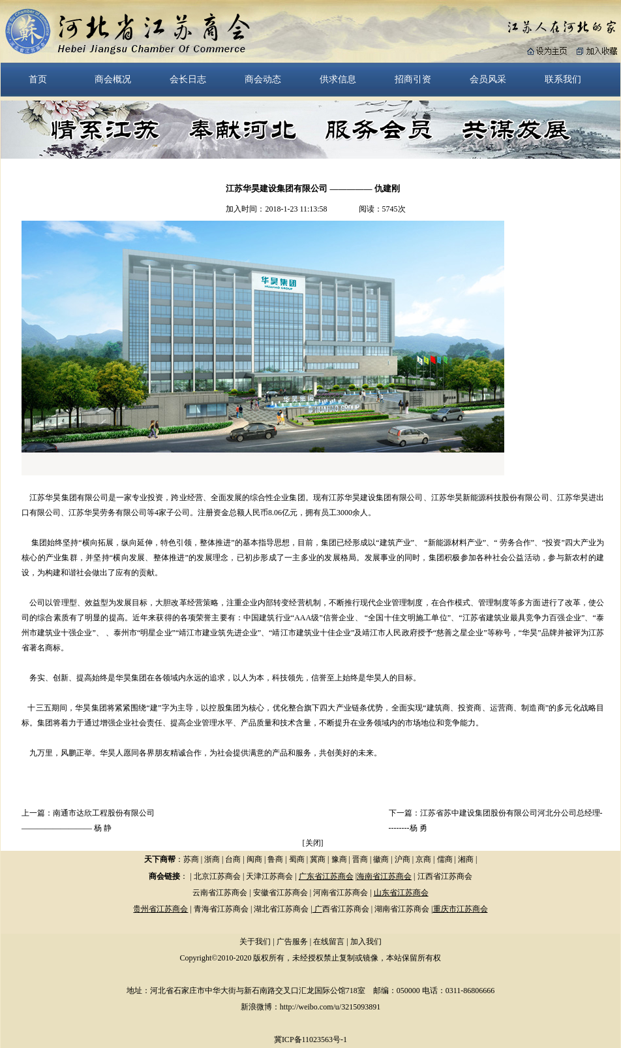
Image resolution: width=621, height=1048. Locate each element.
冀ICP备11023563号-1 (310, 1039)
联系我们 (563, 79)
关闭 (313, 843)
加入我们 (366, 941)
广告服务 (292, 941)
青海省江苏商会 (221, 908)
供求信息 (338, 79)
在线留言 (328, 941)
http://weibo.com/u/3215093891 (330, 1006)
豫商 (339, 859)
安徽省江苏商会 (280, 892)
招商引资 (413, 79)
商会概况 (113, 79)
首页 (38, 79)
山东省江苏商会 (401, 892)
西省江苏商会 (345, 908)
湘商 (466, 859)
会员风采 (488, 79)
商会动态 (263, 79)
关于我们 (255, 941)
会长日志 (188, 79)
